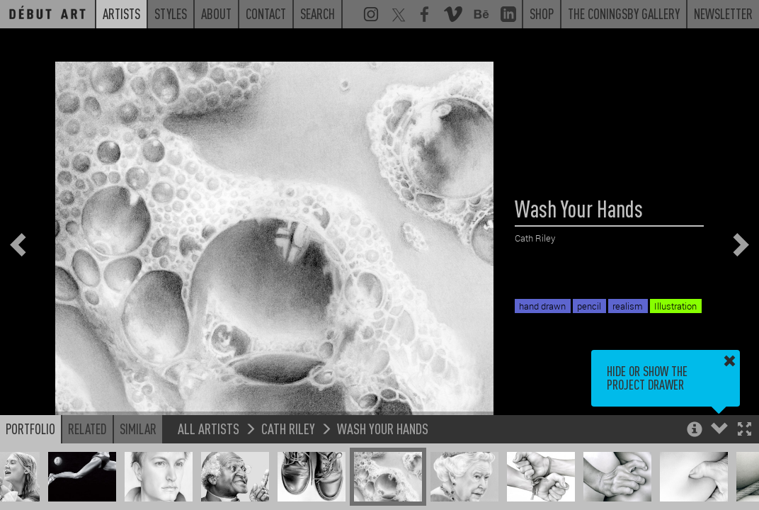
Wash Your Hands (382, 428)
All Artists (208, 428)
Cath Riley (288, 428)
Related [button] (87, 428)
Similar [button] (138, 428)
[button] (744, 430)
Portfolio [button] (30, 428)
